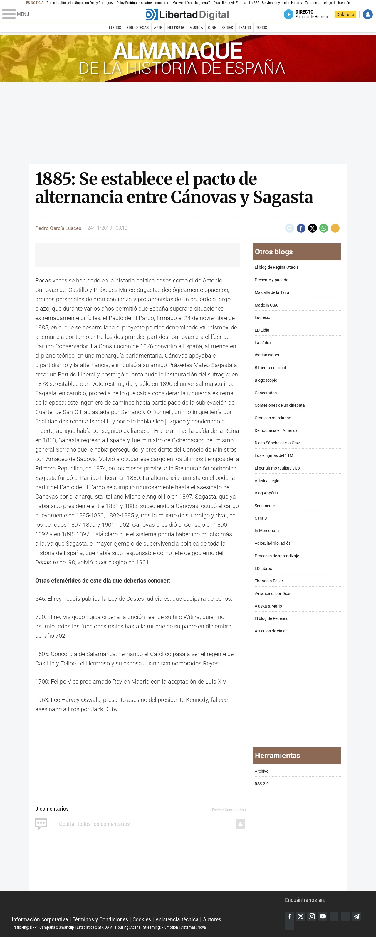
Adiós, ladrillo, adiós (273, 543)
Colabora (345, 14)
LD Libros (263, 568)
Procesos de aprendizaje (277, 556)
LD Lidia (262, 330)
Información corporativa (40, 919)
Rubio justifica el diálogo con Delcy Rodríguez (80, 3)
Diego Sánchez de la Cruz (277, 442)
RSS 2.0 (262, 783)
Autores (212, 919)
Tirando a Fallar (269, 580)
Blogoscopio (266, 380)
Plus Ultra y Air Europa (230, 3)
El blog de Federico (271, 618)
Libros (115, 27)
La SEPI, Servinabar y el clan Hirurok (275, 3)
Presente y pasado (271, 279)
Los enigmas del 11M (274, 455)
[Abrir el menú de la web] (73, 14)
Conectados (266, 393)
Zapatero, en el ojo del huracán (327, 3)
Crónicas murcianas (273, 417)
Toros (261, 27)
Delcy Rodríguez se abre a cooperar (142, 3)
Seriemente (265, 505)
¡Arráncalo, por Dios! (273, 593)
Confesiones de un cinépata (280, 405)
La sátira (263, 342)
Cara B (261, 518)
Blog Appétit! (266, 493)
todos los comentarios (94, 823)
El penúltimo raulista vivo (277, 468)
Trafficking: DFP (24, 927)
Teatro (244, 27)
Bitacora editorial (270, 367)
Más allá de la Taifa (272, 292)
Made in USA (266, 305)
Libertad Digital (148, 905)
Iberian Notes (267, 355)
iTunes (289, 925)
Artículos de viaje (270, 631)
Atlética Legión (268, 480)
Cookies (141, 919)
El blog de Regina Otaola (277, 267)
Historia (175, 27)
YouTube (322, 916)
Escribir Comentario (228, 810)
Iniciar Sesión (368, 14)
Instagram (311, 916)
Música (196, 27)
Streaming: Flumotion (160, 927)
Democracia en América (276, 430)
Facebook (289, 916)
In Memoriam (267, 530)
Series (227, 27)
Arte (158, 27)
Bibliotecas (137, 27)
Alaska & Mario (268, 606)
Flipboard (345, 916)
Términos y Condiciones (100, 919)
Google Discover (334, 916)
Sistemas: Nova (193, 927)
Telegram (356, 916)
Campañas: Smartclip (56, 927)
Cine (212, 27)
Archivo (261, 771)
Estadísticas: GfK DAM (95, 927)
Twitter (300, 916)
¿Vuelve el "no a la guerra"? (190, 3)
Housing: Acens (127, 927)
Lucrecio (262, 317)
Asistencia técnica (177, 919)
